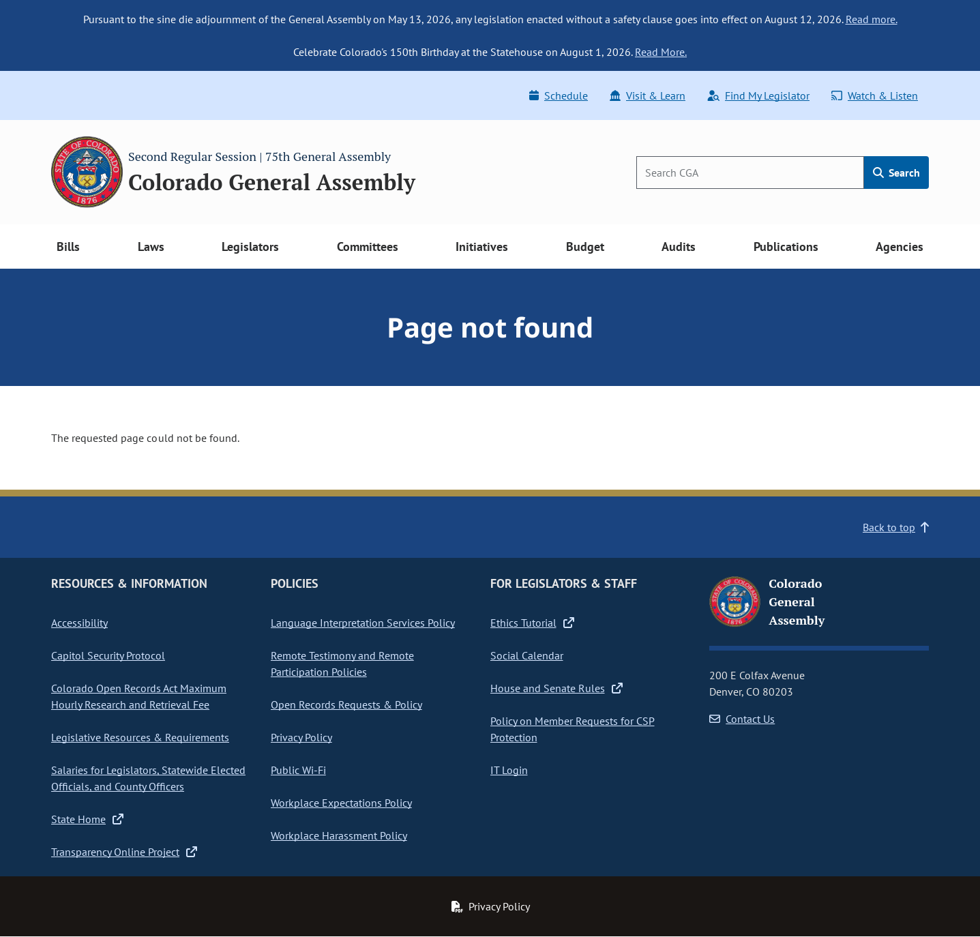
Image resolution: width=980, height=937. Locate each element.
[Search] (750, 172)
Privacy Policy (301, 737)
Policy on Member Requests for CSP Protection (572, 729)
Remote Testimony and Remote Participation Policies (342, 664)
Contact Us (742, 719)
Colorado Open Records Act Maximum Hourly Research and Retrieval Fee (138, 696)
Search (896, 172)
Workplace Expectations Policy (341, 802)
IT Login (509, 770)
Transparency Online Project (124, 852)
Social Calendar (526, 655)
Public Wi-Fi (298, 770)
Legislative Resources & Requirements (140, 737)
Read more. (871, 19)
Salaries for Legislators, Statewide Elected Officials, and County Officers (148, 778)
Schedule (558, 95)
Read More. (661, 52)
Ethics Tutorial (532, 622)
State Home (87, 819)
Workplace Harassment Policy (339, 835)
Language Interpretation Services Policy (363, 622)
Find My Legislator (758, 95)
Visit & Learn (647, 95)
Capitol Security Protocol (108, 655)
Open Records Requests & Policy (346, 704)
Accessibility (79, 622)
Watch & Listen (874, 95)
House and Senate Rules (556, 688)
